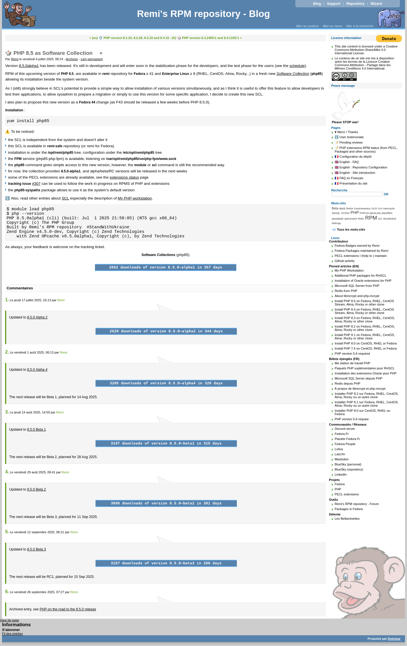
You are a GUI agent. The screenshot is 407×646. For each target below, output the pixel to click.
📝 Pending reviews (349, 142)
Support (333, 4)
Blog (317, 4)
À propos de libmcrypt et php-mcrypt (360, 388)
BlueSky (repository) (349, 469)
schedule (297, 66)
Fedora (340, 484)
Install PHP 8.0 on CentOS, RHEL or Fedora (366, 343)
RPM (371, 218)
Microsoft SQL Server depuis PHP (358, 378)
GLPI (374, 208)
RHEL (361, 218)
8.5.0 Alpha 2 (37, 317)
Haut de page (9, 620)
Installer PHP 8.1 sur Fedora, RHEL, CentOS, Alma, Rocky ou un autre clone (367, 403)
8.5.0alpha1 (29, 66)
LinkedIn (341, 474)
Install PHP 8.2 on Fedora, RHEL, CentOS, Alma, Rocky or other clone (365, 328)
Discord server (345, 428)
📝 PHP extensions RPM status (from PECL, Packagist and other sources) (366, 149)
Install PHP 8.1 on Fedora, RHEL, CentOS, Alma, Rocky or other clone (365, 336)
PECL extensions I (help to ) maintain (361, 255)
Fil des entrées (12, 633)
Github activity (344, 261)
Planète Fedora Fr (347, 439)
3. (7, 411)
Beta (335, 208)
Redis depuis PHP (347, 383)
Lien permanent (92, 59)
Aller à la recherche (359, 26)
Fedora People (345, 444)
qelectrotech (351, 218)
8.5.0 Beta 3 (36, 549)
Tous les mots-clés (351, 229)
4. (7, 471)
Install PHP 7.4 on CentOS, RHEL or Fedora (366, 348)
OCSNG (345, 213)
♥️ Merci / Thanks (346, 132)
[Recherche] (357, 194)
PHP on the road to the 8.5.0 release (68, 609)
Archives (72, 59)
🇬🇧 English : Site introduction (355, 172)
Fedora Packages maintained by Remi (361, 250)
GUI (380, 208)
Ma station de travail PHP (352, 363)
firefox (349, 208)
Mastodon (341, 459)
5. (7, 531)
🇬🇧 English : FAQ (347, 162)
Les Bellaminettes (347, 518)
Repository (356, 4)
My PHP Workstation (349, 270)
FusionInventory (362, 208)
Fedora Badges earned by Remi (357, 245)
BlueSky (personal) (348, 464)
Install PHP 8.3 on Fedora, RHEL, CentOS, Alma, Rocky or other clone (365, 319)
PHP (354, 212)
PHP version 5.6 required (352, 353)
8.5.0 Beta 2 (36, 489)
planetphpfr (338, 218)
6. (7, 591)
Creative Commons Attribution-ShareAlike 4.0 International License (366, 50)
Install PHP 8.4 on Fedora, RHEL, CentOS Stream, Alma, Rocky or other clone (364, 311)
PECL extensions (347, 494)
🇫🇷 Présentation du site (351, 183)
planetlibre (387, 213)
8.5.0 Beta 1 (36, 430)
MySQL (336, 213)
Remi (14, 59)
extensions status (124, 177)
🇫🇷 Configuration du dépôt (353, 156)
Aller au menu (332, 26)
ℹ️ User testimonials (349, 137)
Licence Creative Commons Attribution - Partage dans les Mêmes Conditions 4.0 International (363, 65)
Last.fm (340, 454)
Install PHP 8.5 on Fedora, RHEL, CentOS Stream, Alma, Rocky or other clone (364, 302)
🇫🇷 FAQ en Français (349, 178)
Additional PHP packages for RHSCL (360, 275)
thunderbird (389, 218)
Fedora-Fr (342, 433)
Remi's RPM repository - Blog (203, 13)
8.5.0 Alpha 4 (37, 370)
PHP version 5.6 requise (352, 419)
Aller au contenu (307, 26)
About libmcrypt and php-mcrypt (357, 296)
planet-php (375, 213)
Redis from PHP (346, 290)
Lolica (339, 449)
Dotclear (394, 638)
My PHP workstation (135, 198)
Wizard (376, 4)
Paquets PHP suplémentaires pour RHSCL (365, 368)
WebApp (336, 223)
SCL (65, 198)
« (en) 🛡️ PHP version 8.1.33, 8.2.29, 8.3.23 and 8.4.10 (129, 38)
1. (7, 299)
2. (7, 352)
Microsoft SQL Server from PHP (357, 285)
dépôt (342, 208)
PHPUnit (364, 213)
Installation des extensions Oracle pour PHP (366, 373)
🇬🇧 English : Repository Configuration (361, 167)
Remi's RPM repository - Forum (357, 504)
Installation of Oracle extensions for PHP (363, 280)
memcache (389, 208)
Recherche (339, 190)
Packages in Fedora (349, 509)
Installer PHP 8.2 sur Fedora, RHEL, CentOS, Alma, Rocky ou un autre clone (367, 395)
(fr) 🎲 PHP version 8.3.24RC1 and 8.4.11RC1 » (207, 38)
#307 (36, 183)
